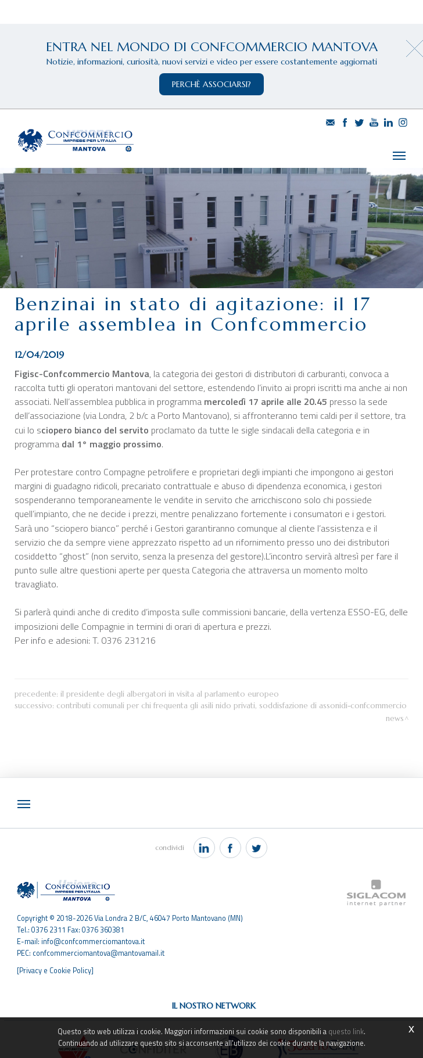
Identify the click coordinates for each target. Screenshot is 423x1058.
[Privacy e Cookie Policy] (55, 947)
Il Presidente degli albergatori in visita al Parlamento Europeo (169, 672)
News (395, 697)
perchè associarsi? (211, 84)
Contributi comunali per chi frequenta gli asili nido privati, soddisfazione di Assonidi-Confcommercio (231, 684)
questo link (346, 1031)
